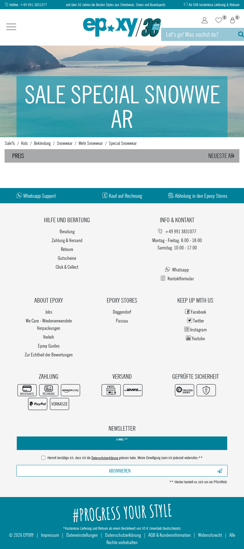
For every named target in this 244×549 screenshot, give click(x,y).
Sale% (10, 143)
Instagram (195, 329)
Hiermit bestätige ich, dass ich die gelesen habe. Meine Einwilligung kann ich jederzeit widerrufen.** (125, 458)
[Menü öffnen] (11, 27)
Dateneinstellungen (82, 535)
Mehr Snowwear (91, 143)
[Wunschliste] (219, 21)
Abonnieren (166, 470)
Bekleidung (42, 143)
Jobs (48, 311)
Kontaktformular (177, 278)
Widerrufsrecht (210, 535)
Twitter (195, 320)
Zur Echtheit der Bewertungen (49, 354)
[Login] (205, 21)
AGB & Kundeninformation (169, 535)
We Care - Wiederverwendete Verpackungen (49, 324)
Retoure (67, 249)
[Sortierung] (222, 156)
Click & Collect (67, 266)
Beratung (67, 231)
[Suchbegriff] (196, 34)
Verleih (48, 336)
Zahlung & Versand (67, 240)
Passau (122, 320)
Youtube (195, 338)
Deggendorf (122, 311)
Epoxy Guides (49, 345)
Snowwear (64, 143)
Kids (24, 143)
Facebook (195, 311)
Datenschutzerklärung (123, 535)
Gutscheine (67, 258)
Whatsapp (177, 269)
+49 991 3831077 (33, 4)
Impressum (50, 535)
